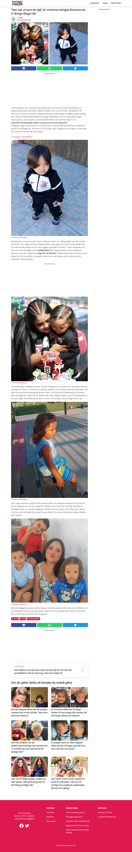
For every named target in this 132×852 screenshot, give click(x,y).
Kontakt (50, 817)
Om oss (50, 812)
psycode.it (51, 821)
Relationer (116, 3)
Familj (105, 3)
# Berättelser (33, 618)
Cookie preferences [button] (107, 817)
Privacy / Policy (105, 812)
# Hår (22, 618)
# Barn (15, 618)
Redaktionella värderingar (78, 821)
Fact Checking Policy (75, 812)
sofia (21, 18)
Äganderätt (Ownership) (77, 825)
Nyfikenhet (94, 3)
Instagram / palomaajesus (23, 136)
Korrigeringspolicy (74, 817)
